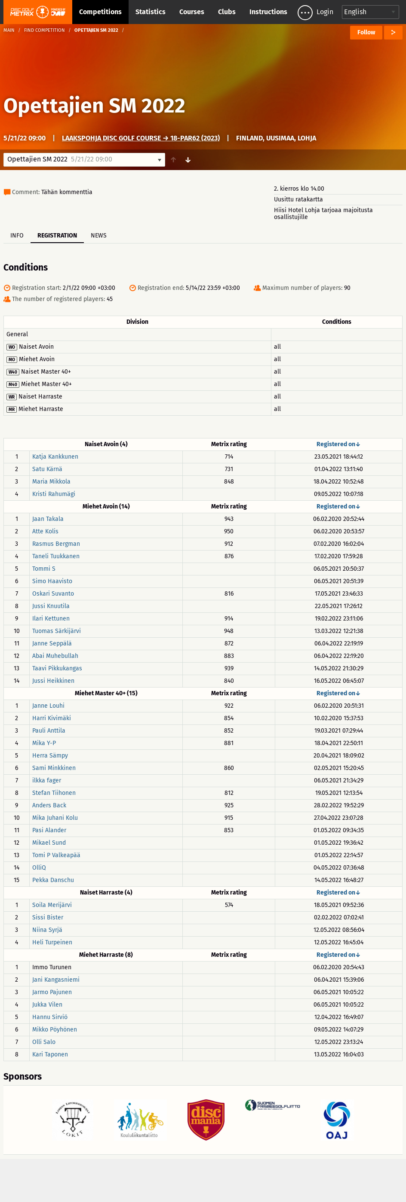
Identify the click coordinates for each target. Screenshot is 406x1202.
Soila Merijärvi (52, 905)
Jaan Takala (48, 519)
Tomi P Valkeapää (56, 855)
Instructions (268, 12)
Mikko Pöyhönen (54, 1029)
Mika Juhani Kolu (55, 818)
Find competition (44, 30)
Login (325, 12)
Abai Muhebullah (55, 656)
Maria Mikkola (51, 481)
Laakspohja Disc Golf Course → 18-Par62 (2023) (141, 138)
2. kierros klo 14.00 (299, 188)
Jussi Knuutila (51, 606)
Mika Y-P (44, 743)
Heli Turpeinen (52, 942)
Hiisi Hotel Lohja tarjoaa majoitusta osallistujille (323, 214)
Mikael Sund (49, 842)
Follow (366, 32)
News (99, 235)
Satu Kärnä (47, 469)
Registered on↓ (339, 444)
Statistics (150, 12)
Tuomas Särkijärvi (56, 631)
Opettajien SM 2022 (94, 105)
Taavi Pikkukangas (57, 668)
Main (9, 30)
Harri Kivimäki (51, 718)
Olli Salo (43, 1042)
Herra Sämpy (50, 755)
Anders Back (49, 805)
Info (17, 235)
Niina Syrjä (47, 930)
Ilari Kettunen (51, 618)
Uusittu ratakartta (298, 199)
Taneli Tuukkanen (56, 556)
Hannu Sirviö (50, 1017)
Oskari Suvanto (53, 593)
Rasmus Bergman (56, 544)
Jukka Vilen (47, 1004)
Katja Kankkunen (55, 456)
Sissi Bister (47, 917)
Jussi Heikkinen (53, 681)
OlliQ (39, 867)
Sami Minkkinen (54, 768)
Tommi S (43, 568)
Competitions (100, 12)
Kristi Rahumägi (53, 494)
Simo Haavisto (52, 581)
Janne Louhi (48, 705)
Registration (57, 235)
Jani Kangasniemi (56, 979)
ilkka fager (46, 780)
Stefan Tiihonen (54, 793)
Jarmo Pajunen (52, 992)
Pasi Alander (49, 830)
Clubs (227, 12)
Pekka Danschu (53, 880)
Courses (191, 12)
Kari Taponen (50, 1054)
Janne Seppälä (52, 643)
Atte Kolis (45, 531)
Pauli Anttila (48, 730)
